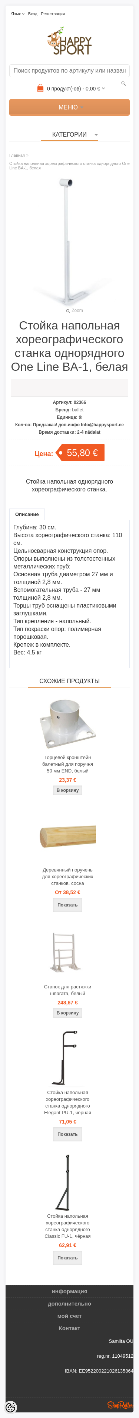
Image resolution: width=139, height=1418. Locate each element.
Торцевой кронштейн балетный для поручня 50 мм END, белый (67, 764)
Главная (17, 155)
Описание (27, 514)
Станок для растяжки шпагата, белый (68, 990)
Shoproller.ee (120, 1405)
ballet (77, 409)
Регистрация (53, 14)
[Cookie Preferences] (10, 1407)
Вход (32, 14)
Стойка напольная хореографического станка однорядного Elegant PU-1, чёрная (67, 1102)
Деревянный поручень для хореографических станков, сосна (67, 876)
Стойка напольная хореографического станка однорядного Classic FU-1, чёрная (67, 1226)
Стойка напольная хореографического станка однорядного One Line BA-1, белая (69, 165)
